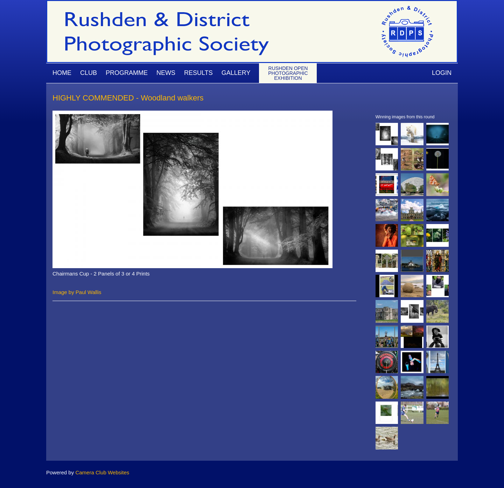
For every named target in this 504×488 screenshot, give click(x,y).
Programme (127, 72)
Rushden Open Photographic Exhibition (288, 73)
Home (61, 72)
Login (441, 72)
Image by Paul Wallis (77, 292)
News (165, 72)
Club (88, 72)
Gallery (236, 72)
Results (198, 72)
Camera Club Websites (102, 472)
